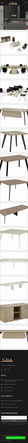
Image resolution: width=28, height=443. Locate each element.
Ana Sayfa (5, 19)
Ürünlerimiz (14, 19)
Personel (22, 19)
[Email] (14, 417)
